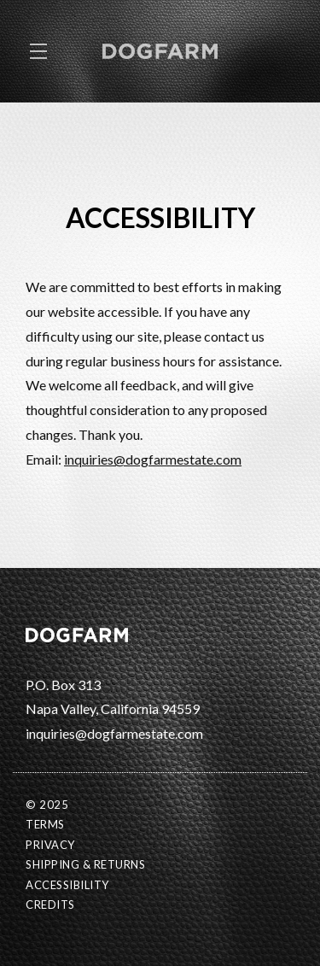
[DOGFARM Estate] (160, 633)
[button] (42, 51)
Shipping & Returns (85, 864)
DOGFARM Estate (160, 51)
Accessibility (67, 885)
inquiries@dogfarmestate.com (152, 459)
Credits (50, 904)
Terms (45, 824)
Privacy (50, 845)
